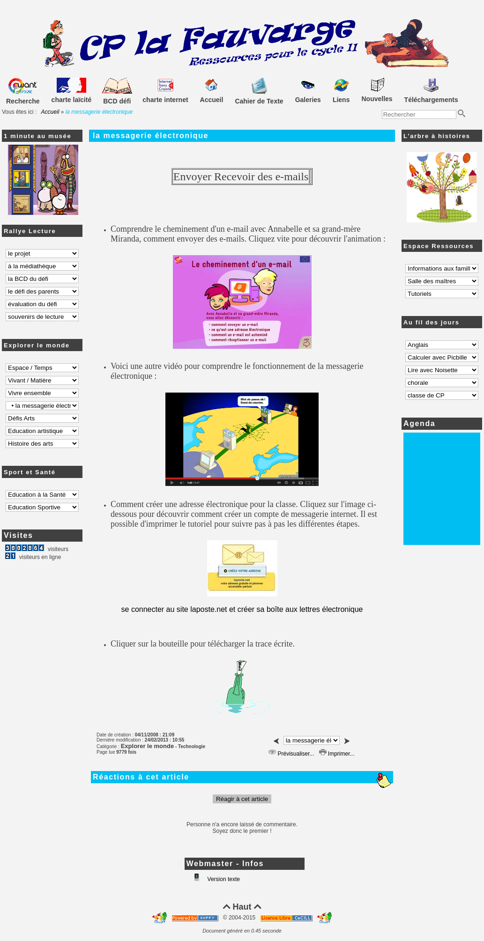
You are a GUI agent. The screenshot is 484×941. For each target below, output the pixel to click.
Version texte (223, 879)
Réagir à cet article (242, 798)
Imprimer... (337, 753)
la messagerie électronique (150, 136)
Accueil (50, 112)
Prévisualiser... (291, 753)
